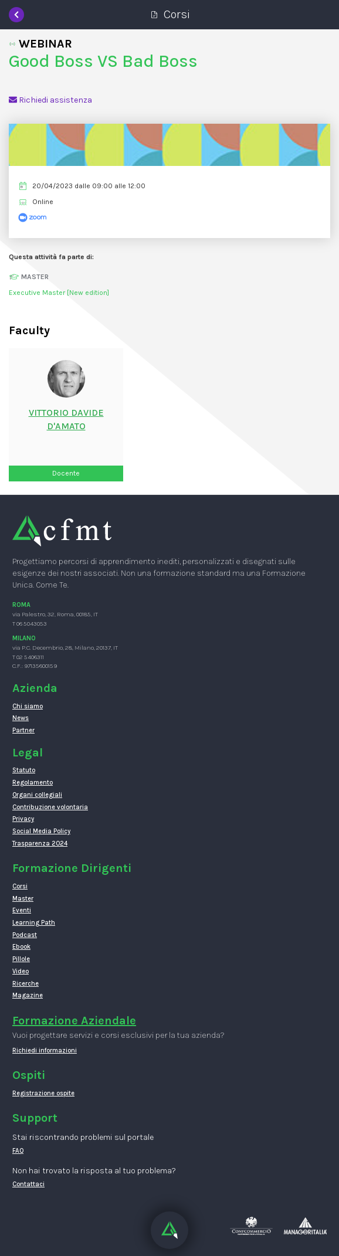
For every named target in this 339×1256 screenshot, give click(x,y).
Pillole (21, 959)
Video (20, 971)
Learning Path (33, 922)
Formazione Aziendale (74, 1020)
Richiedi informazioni (44, 1050)
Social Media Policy (41, 831)
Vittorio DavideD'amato (66, 419)
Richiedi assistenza (50, 100)
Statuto (23, 770)
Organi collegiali (37, 795)
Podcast (24, 935)
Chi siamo (27, 706)
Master (22, 898)
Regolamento (32, 782)
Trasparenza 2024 (39, 843)
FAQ (18, 1151)
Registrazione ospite (43, 1093)
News (20, 718)
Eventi (21, 910)
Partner (23, 730)
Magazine (27, 995)
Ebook (21, 947)
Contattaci (28, 1184)
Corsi (20, 886)
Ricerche (25, 983)
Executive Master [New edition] (59, 292)
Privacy (23, 819)
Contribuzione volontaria (50, 807)
